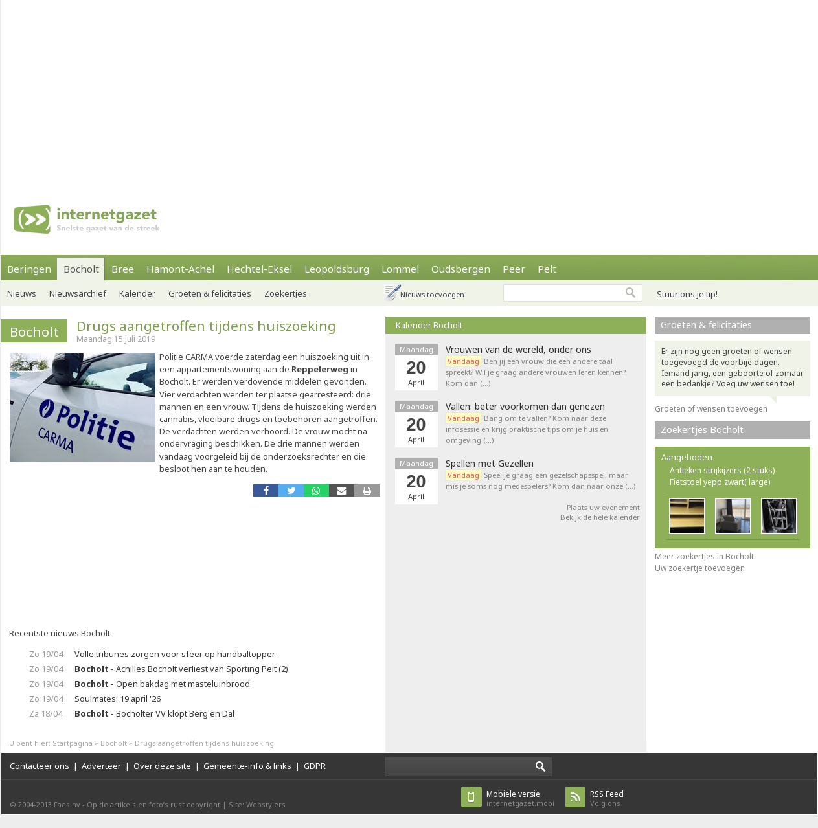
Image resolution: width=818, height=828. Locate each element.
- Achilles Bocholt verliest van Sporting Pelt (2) (181, 669)
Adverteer (101, 766)
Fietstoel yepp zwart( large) (720, 481)
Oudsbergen (460, 268)
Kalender (137, 293)
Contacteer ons (39, 766)
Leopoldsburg (336, 268)
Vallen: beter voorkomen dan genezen (525, 406)
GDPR (315, 766)
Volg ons (607, 798)
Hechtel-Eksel (259, 268)
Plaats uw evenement (603, 507)
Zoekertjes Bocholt (702, 429)
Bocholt (81, 268)
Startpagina (72, 743)
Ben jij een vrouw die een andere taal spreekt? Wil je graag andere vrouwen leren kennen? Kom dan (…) (536, 372)
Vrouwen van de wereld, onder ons (518, 349)
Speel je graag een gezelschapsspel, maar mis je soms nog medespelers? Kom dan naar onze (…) (540, 480)
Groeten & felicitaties (209, 293)
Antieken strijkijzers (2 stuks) (722, 470)
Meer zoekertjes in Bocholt (704, 556)
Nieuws (21, 293)
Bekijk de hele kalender (600, 517)
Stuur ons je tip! (687, 294)
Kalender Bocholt (429, 325)
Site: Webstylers (257, 804)
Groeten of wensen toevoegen (711, 408)
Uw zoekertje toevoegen (700, 568)
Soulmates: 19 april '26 (117, 698)
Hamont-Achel (180, 268)
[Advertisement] (270, 90)
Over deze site (162, 766)
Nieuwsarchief (77, 293)
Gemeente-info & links (247, 766)
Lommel (400, 268)
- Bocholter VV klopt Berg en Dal (154, 713)
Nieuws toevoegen (432, 294)
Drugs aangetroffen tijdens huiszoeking (206, 326)
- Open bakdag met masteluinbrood (162, 683)
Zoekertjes (285, 293)
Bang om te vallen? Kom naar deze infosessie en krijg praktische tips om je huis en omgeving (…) (527, 429)
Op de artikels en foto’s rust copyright (153, 804)
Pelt (547, 268)
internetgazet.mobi (520, 798)
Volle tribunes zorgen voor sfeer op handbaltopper (174, 654)
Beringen (29, 268)
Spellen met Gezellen (490, 463)
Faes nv (67, 804)
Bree (122, 268)
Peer (514, 268)
